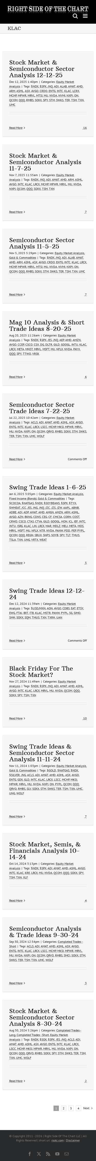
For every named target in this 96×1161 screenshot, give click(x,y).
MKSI (60, 427)
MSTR (47, 613)
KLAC (67, 91)
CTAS (30, 521)
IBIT (25, 613)
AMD (80, 86)
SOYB (54, 535)
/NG (35, 507)
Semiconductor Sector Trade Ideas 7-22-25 (41, 408)
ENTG (52, 91)
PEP (73, 530)
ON (76, 95)
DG (42, 344)
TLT (68, 535)
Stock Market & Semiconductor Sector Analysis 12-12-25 (41, 68)
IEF (76, 521)
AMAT (71, 86)
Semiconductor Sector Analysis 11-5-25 (41, 243)
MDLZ (56, 526)
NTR (42, 530)
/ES (50, 340)
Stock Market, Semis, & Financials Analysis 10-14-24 (45, 850)
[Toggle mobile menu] (85, 16)
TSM (74, 100)
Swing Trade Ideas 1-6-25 (47, 487)
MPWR (22, 95)
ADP (26, 512)
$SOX (43, 1039)
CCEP (21, 344)
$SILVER (14, 775)
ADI (56, 86)
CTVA (38, 521)
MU (46, 95)
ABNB (75, 507)
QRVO (50, 431)
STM (52, 100)
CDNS (37, 517)
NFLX (59, 349)
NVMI (61, 95)
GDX (20, 779)
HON (64, 521)
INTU (74, 344)
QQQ (22, 100)
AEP (61, 340)
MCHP (13, 95)
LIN (34, 526)
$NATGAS (28, 503)
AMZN (77, 340)
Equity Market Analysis (69, 253)
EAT (73, 608)
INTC (60, 91)
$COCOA (14, 503)
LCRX (75, 91)
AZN (20, 517)
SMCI (67, 955)
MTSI (39, 95)
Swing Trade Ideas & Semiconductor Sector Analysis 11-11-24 (41, 752)
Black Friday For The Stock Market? (41, 671)
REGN (29, 535)
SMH (12, 617)
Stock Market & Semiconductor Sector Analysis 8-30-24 (41, 1017)
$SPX (43, 86)
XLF (25, 877)
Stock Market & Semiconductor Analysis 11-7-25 (45, 162)
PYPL (80, 530)
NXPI (70, 95)
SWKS (59, 100)
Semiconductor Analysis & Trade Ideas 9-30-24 (45, 932)
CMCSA (57, 517)
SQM (27, 617)
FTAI (19, 613)
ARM (12, 91)
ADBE (12, 512)
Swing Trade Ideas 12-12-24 (47, 594)
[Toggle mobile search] (75, 16)
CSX (36, 344)
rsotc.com (57, 1140)
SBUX (38, 535)
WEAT (43, 539)
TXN (81, 100)
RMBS (30, 100)
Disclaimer (73, 1140)
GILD (57, 344)
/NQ (50, 86)
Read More (16, 128)
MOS (80, 526)
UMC (12, 104)
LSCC (44, 427)
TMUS (75, 535)
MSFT (45, 349)
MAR (48, 526)
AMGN (50, 512)
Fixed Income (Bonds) (23, 498)
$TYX (72, 503)
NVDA (53, 95)
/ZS (53, 507)
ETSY (80, 608)
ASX (27, 91)
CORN (67, 517)
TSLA (12, 539)
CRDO (43, 91)
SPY (45, 100)
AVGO (34, 91)
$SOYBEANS (52, 503)
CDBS (66, 608)
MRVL (31, 95)
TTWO (27, 353)
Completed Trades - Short (33, 1035)
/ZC (47, 507)
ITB (31, 613)
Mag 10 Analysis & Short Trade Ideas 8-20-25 (46, 325)
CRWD (13, 521)
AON (50, 608)
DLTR (48, 344)
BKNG (28, 517)
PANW (59, 530)
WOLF (41, 436)
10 (84, 718)
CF (50, 517)
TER (67, 100)
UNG (27, 539)
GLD (26, 779)
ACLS (34, 422)
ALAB (63, 86)
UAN (59, 617)
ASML (20, 91)
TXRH (51, 617)
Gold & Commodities (22, 257)
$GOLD (51, 770)
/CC (24, 507)
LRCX (36, 184)
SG (70, 613)
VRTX (34, 539)
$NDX (34, 86)
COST (75, 517)
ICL (71, 521)
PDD (67, 530)
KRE (27, 873)
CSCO (29, 344)
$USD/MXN (38, 608)
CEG (44, 517)
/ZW (59, 507)
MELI (65, 526)
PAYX (76, 349)
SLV (29, 789)
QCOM (13, 100)
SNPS (46, 535)
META (20, 349)
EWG (12, 613)
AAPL (66, 507)
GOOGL (65, 344)
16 (84, 128)
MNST (29, 349)
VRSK (35, 353)
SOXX (38, 100)
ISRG (20, 526)
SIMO (77, 613)
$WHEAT (14, 507)
